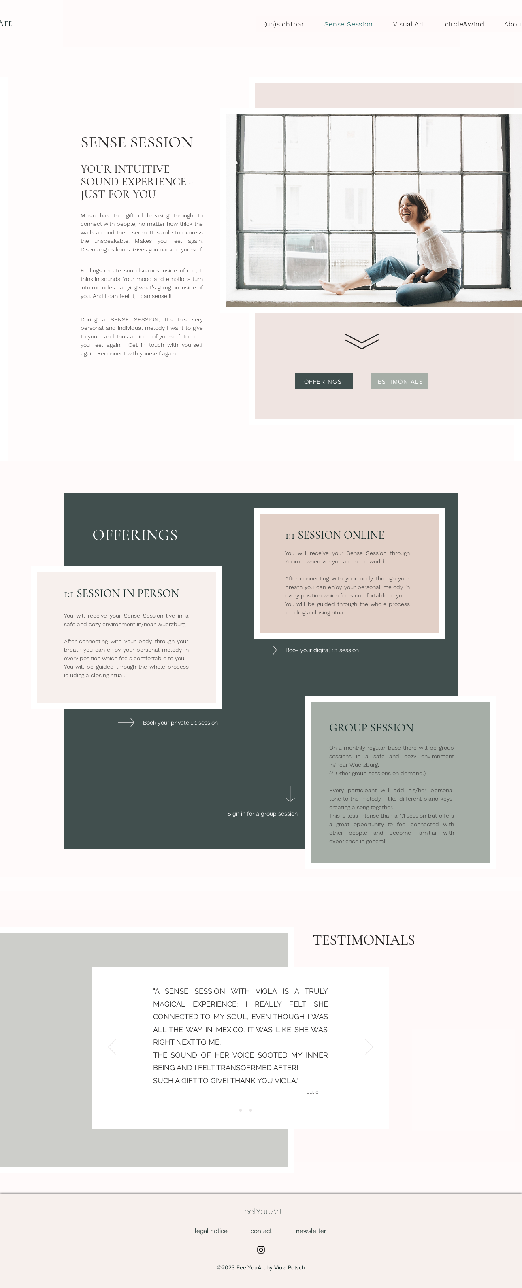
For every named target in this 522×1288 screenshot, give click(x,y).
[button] (311, 1230)
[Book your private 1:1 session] (180, 722)
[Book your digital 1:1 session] (322, 650)
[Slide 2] (240, 1110)
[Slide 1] (230, 1110)
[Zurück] (112, 1047)
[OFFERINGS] (324, 381)
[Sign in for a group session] (263, 814)
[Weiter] (369, 1047)
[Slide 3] (250, 1110)
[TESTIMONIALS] (399, 381)
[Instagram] (261, 1250)
